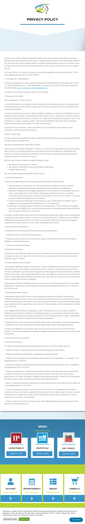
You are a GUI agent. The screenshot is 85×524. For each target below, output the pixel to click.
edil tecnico (68, 448)
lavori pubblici (16, 448)
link (27, 141)
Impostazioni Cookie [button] (10, 519)
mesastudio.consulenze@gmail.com (34, 88)
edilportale (42, 448)
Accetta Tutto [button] (24, 519)
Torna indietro (76, 520)
